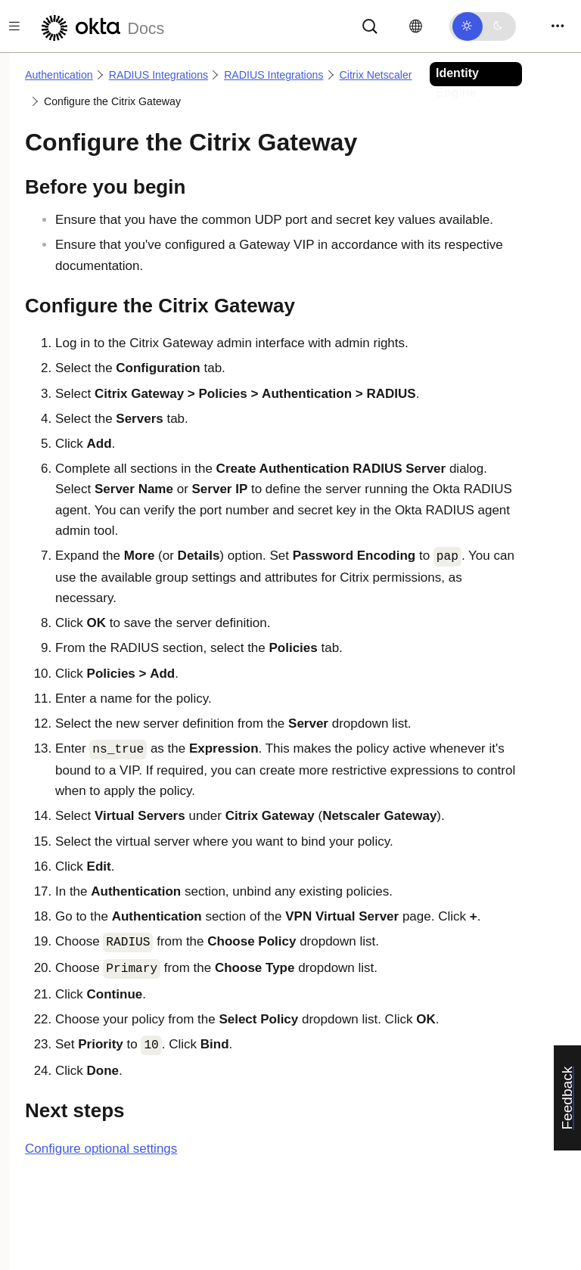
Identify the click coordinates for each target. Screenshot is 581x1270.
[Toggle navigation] (557, 26)
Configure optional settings (101, 1148)
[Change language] (415, 26)
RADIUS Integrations (158, 75)
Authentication (59, 75)
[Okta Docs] (100, 26)
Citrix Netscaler (376, 75)
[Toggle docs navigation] (14, 26)
